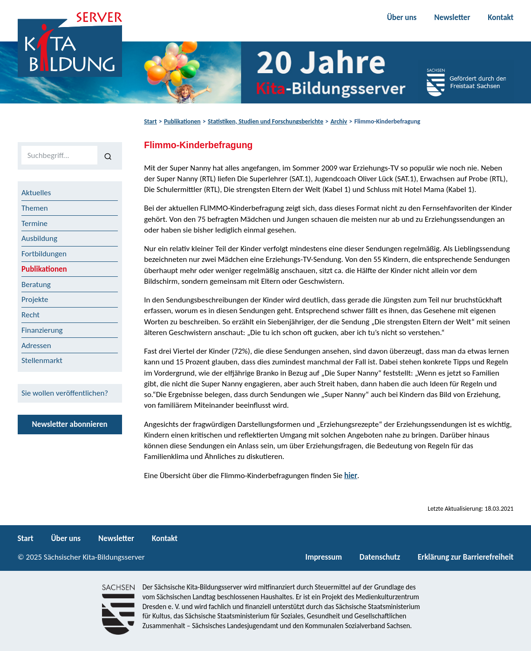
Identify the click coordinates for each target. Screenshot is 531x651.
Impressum (324, 557)
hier (350, 475)
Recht (30, 315)
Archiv (338, 121)
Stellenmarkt (41, 360)
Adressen (36, 345)
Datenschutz (380, 557)
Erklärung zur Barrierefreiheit (466, 557)
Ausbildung (39, 238)
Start (150, 121)
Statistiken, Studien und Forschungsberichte (265, 121)
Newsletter (452, 17)
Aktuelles (36, 193)
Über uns (402, 17)
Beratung (36, 284)
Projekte (34, 299)
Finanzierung (42, 330)
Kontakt (500, 17)
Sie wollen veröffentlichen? (64, 393)
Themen (34, 208)
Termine (34, 223)
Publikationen (182, 121)
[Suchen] (107, 155)
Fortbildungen (44, 254)
